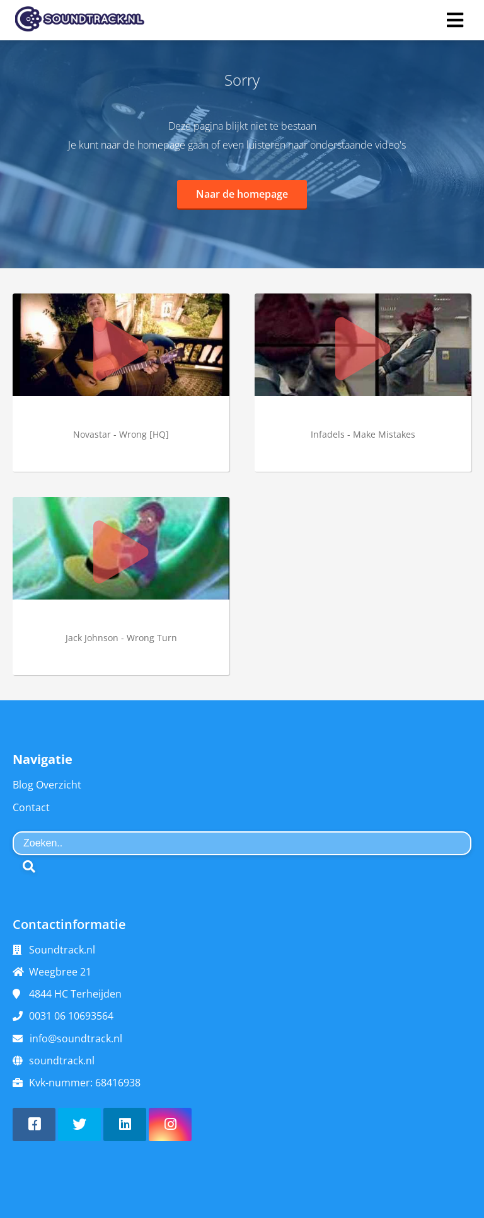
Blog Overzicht (47, 785)
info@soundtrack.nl (76, 1038)
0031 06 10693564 (71, 1016)
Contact (31, 807)
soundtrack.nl (62, 1060)
